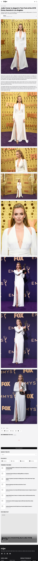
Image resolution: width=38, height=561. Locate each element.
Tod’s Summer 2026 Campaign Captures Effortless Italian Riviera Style (19, 500)
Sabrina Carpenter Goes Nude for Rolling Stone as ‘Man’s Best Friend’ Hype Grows (20, 479)
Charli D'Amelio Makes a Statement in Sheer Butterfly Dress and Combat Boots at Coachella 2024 (21, 468)
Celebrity (7, 428)
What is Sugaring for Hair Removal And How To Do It (16, 484)
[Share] (36, 16)
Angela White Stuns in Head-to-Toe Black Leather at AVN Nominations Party (20, 495)
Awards (4, 428)
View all (15, 434)
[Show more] (21, 431)
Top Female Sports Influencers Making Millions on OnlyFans (17, 473)
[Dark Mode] (34, 2)
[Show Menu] (1, 2)
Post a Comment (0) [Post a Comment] (19, 448)
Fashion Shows (12, 560)
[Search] (36, 2)
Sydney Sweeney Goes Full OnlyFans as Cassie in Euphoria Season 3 (19, 506)
